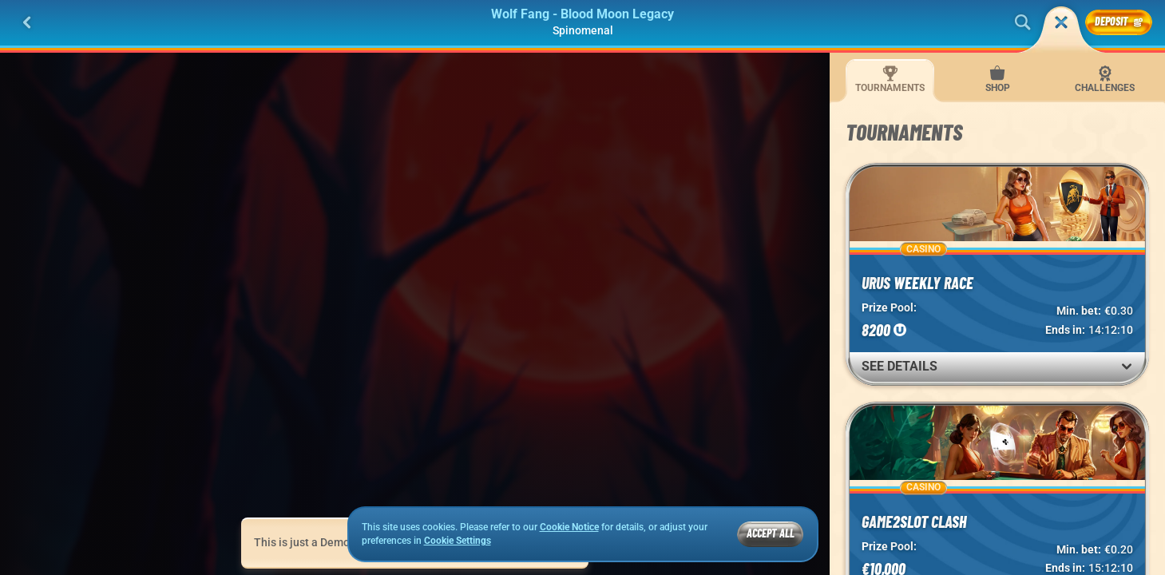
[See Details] (1126, 366)
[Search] (1022, 22)
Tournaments (890, 79)
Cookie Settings (457, 541)
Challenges (1105, 79)
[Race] (1061, 22)
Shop (997, 79)
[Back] (27, 22)
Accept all (770, 533)
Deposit (1119, 21)
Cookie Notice (569, 527)
